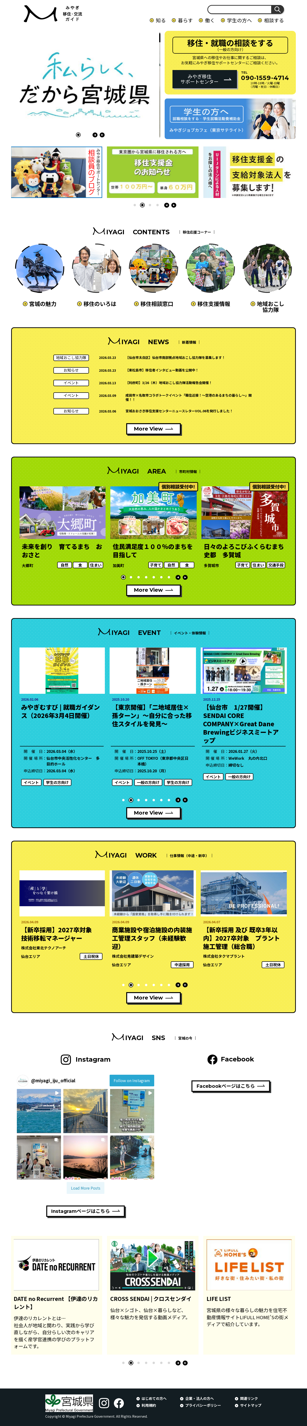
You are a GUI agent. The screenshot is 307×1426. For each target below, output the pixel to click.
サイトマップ (250, 1405)
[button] (70, 134)
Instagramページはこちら (80, 1211)
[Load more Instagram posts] (85, 1188)
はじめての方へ (154, 1398)
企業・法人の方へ (199, 1398)
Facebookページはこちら (225, 1086)
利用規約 (149, 1405)
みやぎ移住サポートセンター (200, 79)
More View (148, 429)
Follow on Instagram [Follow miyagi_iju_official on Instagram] (132, 1080)
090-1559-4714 (265, 77)
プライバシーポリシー (203, 1405)
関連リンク (249, 1398)
